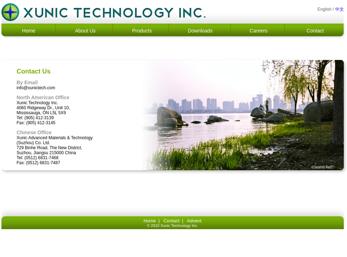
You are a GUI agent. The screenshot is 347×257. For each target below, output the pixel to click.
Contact (315, 31)
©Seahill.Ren (321, 167)
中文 (339, 9)
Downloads (200, 31)
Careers (258, 31)
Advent (194, 220)
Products (142, 31)
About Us (85, 31)
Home (28, 31)
